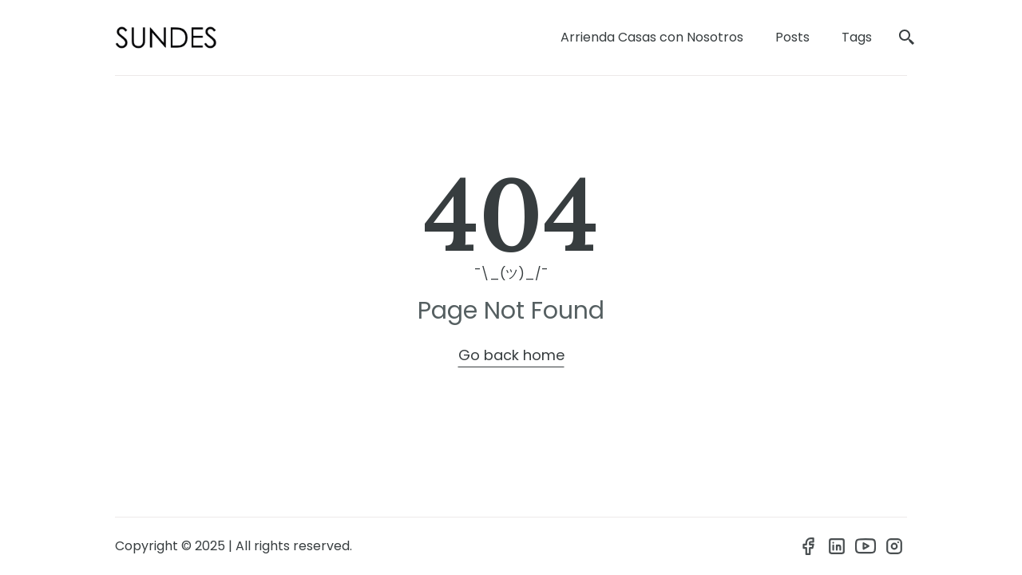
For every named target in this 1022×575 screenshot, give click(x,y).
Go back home (511, 355)
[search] (907, 38)
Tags (857, 37)
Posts (792, 37)
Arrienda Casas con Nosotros (652, 37)
